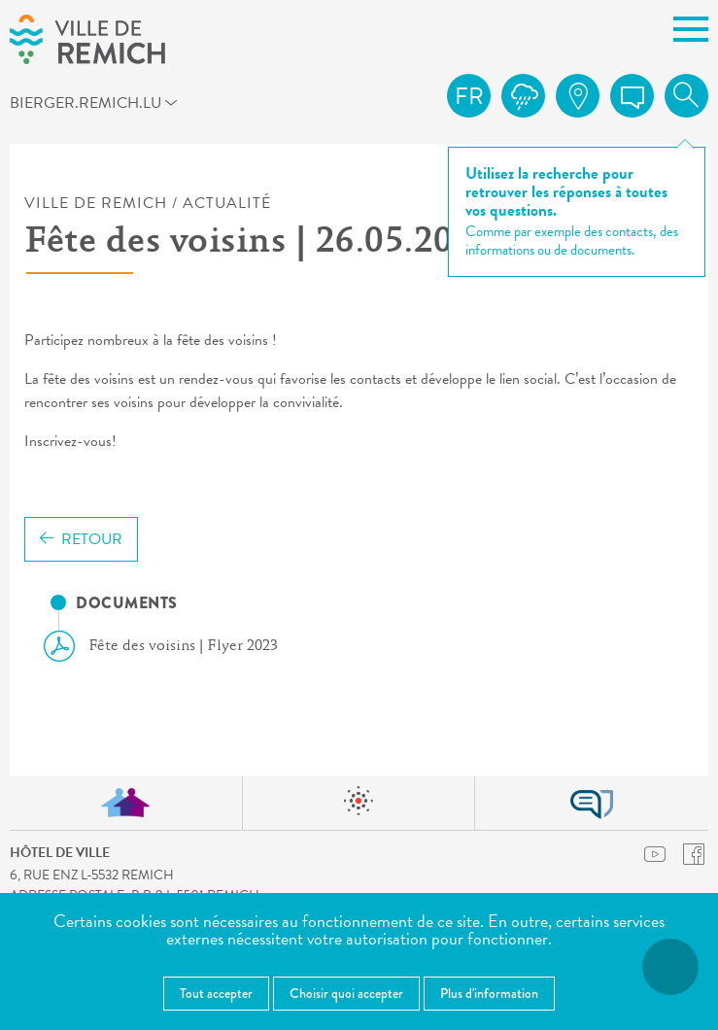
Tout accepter (216, 993)
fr (469, 96)
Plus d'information (489, 993)
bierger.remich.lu (45, 102)
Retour (81, 539)
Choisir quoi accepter (346, 993)
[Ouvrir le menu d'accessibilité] (670, 967)
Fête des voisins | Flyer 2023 (168, 646)
